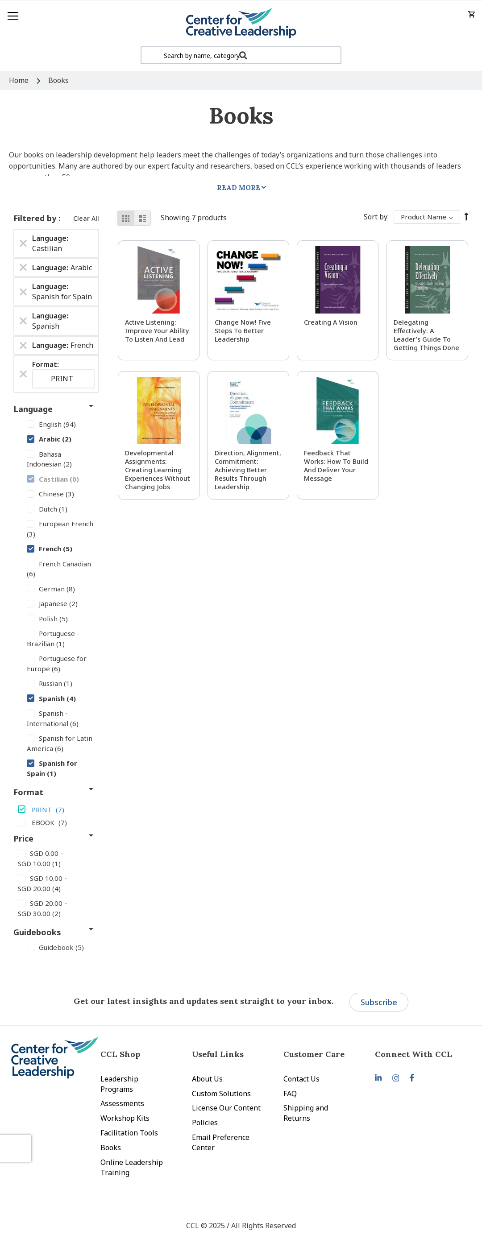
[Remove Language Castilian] (23, 243)
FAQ (290, 1093)
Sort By (375, 217)
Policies (205, 1122)
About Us (207, 1079)
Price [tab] (23, 838)
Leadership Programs (119, 1084)
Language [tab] (33, 409)
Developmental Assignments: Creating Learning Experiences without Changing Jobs (157, 470)
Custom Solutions (221, 1093)
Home (19, 80)
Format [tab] (28, 792)
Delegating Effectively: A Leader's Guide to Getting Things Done (426, 335)
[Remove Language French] (23, 345)
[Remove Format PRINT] (23, 373)
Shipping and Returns (305, 1113)
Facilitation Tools (129, 1133)
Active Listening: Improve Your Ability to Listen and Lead (157, 330)
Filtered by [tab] (35, 218)
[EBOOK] (56, 822)
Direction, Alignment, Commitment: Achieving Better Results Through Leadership (248, 470)
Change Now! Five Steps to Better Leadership (243, 330)
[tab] (420, 1054)
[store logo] (241, 23)
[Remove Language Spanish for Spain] (23, 291)
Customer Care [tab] (314, 1054)
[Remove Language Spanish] (23, 321)
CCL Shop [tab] (120, 1054)
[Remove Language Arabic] (23, 267)
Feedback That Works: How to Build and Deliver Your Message (336, 466)
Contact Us (301, 1079)
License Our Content (226, 1108)
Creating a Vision (330, 322)
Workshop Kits (125, 1118)
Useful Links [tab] (218, 1054)
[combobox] (241, 55)
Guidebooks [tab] (37, 932)
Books (110, 1147)
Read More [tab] (238, 187)
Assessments (122, 1103)
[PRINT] (56, 809)
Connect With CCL (413, 1054)
